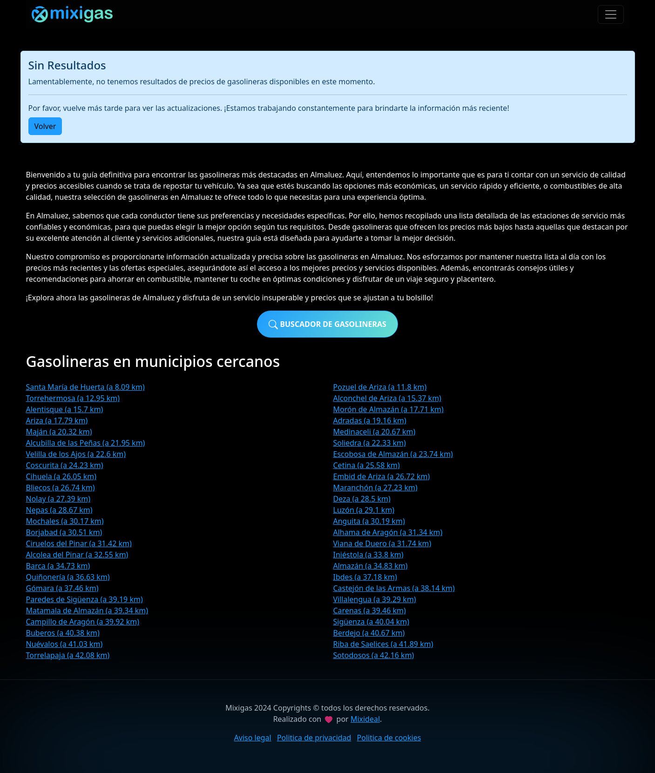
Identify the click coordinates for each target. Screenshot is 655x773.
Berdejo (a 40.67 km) (369, 633)
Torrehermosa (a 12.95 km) (73, 398)
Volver (45, 126)
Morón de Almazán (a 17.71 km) (388, 409)
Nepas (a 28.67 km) (59, 510)
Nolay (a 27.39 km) (58, 499)
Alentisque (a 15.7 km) (64, 409)
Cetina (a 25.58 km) (366, 465)
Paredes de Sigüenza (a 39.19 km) (84, 599)
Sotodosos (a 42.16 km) (373, 655)
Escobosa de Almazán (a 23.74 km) (393, 454)
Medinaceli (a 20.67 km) (374, 432)
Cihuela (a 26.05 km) (61, 476)
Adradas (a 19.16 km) (369, 420)
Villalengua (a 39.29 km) (374, 599)
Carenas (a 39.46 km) (369, 610)
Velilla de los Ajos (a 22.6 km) (76, 454)
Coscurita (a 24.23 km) (64, 465)
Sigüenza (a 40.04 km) (371, 622)
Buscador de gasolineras (327, 324)
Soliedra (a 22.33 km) (369, 443)
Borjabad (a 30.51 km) (64, 532)
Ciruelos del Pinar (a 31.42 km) (79, 543)
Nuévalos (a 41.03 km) (64, 644)
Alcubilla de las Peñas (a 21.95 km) (85, 443)
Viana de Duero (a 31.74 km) (382, 543)
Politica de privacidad (314, 737)
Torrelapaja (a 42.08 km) (68, 655)
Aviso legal (252, 737)
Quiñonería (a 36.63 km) (68, 577)
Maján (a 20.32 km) (59, 432)
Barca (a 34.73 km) (58, 566)
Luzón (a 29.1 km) (364, 510)
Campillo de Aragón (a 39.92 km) (83, 622)
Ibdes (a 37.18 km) (365, 577)
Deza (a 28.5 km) (362, 499)
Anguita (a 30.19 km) (369, 521)
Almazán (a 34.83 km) (370, 566)
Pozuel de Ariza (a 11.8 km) (380, 387)
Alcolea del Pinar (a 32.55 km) (77, 554)
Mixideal (365, 719)
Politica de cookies (389, 737)
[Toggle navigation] (611, 14)
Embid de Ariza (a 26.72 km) (381, 476)
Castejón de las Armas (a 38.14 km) (394, 588)
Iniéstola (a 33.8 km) (368, 554)
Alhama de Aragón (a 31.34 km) (388, 532)
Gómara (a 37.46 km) (62, 588)
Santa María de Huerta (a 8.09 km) (85, 387)
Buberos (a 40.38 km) (63, 633)
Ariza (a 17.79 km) (57, 420)
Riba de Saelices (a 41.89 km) (383, 644)
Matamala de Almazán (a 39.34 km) (87, 610)
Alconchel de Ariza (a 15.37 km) (387, 398)
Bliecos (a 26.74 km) (60, 487)
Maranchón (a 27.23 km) (375, 487)
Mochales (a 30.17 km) (65, 521)
